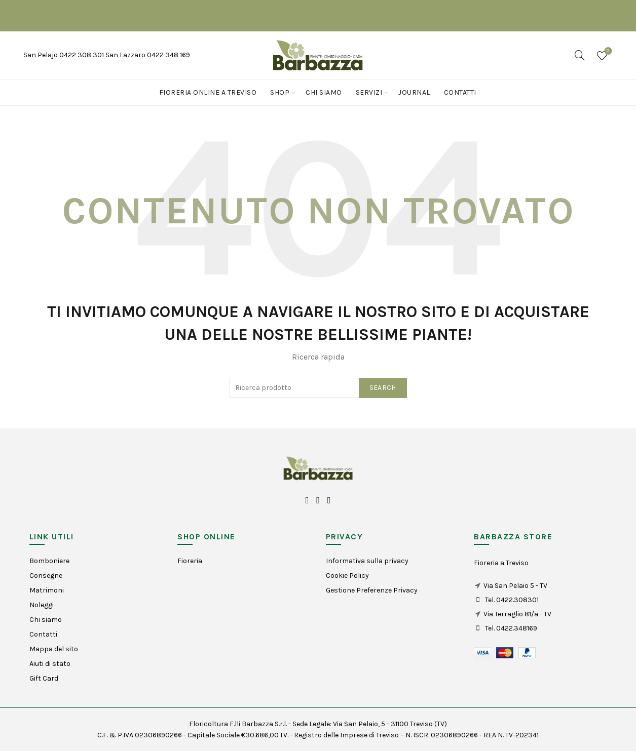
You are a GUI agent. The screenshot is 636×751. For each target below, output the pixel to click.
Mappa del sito (53, 649)
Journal (414, 92)
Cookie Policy (347, 575)
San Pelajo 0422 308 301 (64, 55)
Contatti (460, 92)
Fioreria (189, 561)
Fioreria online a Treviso (208, 92)
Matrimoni (46, 590)
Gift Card (43, 678)
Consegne (45, 575)
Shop (279, 92)
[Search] (580, 55)
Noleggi (41, 605)
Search (382, 387)
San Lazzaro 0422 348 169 (147, 55)
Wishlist (607, 51)
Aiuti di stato (49, 663)
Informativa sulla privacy (367, 561)
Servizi (369, 92)
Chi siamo (324, 92)
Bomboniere (49, 561)
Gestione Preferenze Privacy (372, 590)
